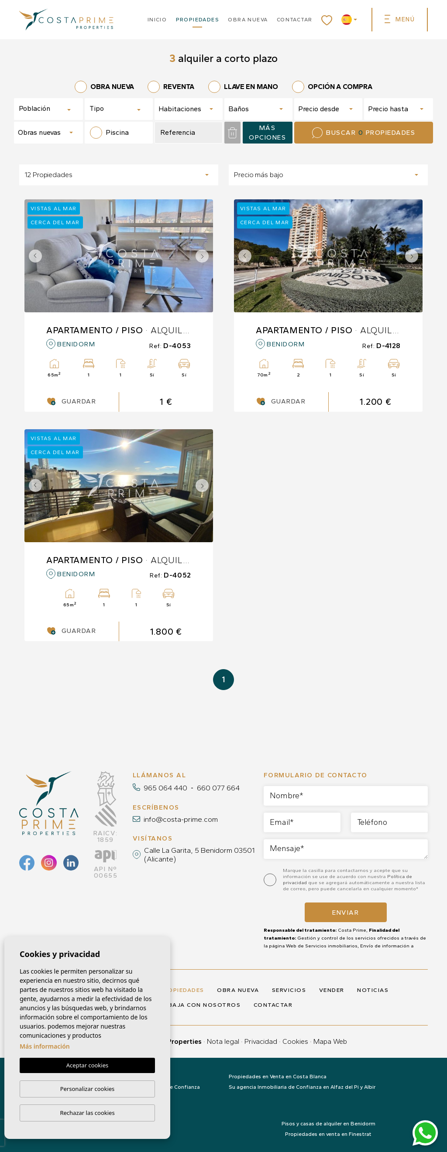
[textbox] (49, 108)
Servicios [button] (289, 990)
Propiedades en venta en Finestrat (328, 1134)
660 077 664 (218, 787)
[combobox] (48, 109)
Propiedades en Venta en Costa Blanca (278, 1076)
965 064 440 (165, 787)
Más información (45, 1047)
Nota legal (223, 1041)
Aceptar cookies (87, 1066)
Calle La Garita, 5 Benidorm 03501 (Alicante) (199, 854)
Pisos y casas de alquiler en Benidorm (328, 1124)
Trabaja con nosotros (198, 1005)
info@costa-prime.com (181, 819)
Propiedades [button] (197, 20)
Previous (33, 255)
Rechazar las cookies (87, 1113)
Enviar (345, 912)
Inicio (157, 20)
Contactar (295, 20)
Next (204, 255)
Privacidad (260, 1041)
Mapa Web (330, 1041)
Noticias (373, 990)
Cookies (295, 1041)
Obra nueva (248, 20)
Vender (331, 990)
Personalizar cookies (87, 1089)
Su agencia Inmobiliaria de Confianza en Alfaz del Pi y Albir (302, 1087)
